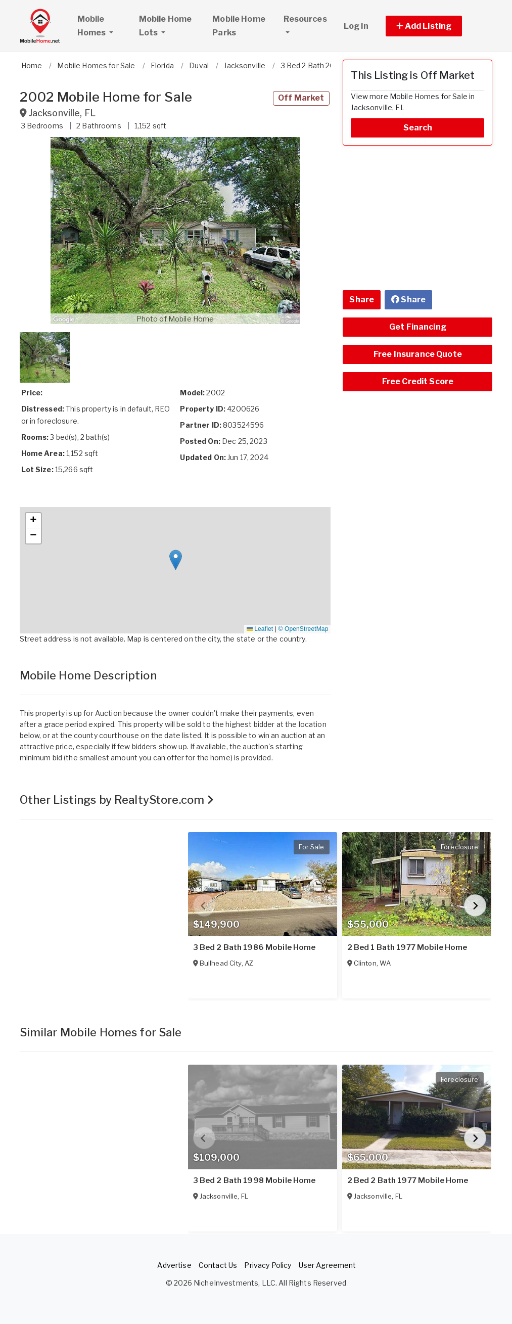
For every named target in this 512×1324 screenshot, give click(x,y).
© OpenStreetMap (303, 628)
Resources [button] (305, 19)
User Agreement (327, 1265)
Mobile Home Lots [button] (165, 25)
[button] (435, 26)
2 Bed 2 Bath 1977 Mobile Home (408, 1180)
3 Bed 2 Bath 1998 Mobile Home (254, 1180)
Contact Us (218, 1265)
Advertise (174, 1265)
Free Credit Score (417, 381)
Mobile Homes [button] (103, 25)
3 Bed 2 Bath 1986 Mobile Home (254, 947)
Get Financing (417, 327)
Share (361, 299)
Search (418, 127)
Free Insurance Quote (418, 354)
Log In (356, 26)
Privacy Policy (267, 1265)
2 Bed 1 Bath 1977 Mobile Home (407, 947)
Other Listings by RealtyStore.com (117, 799)
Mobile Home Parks (238, 25)
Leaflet (260, 628)
